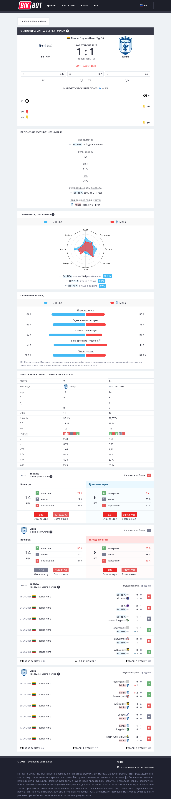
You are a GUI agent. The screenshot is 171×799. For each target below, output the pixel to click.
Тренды (51, 5)
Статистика (68, 5)
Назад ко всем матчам (33, 21)
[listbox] (145, 5)
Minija (118, 221)
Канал (84, 5)
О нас (120, 761)
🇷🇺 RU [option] (143, 5)
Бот (96, 5)
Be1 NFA (53, 221)
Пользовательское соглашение (135, 767)
